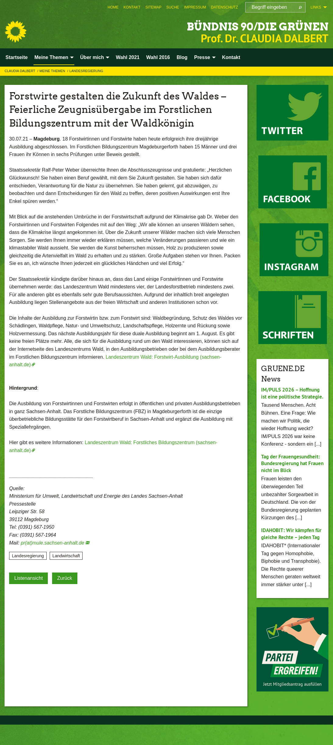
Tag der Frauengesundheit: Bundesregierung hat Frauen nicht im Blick (286, 473)
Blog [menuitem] (182, 57)
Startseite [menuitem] (16, 57)
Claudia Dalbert (20, 71)
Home (113, 7)
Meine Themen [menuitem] (51, 57)
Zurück (64, 578)
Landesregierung (86, 71)
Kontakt (131, 7)
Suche (172, 7)
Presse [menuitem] (202, 57)
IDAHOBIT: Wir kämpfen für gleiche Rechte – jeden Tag (292, 550)
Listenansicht (28, 578)
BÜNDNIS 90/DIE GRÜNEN (239, 26)
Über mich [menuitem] (92, 57)
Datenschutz (224, 7)
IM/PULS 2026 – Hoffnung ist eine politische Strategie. (292, 396)
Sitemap (153, 7)
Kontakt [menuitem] (231, 57)
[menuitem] (113, 7)
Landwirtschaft (66, 555)
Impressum (195, 7)
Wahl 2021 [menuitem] (128, 57)
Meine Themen (53, 71)
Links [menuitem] (315, 7)
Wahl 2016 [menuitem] (158, 57)
